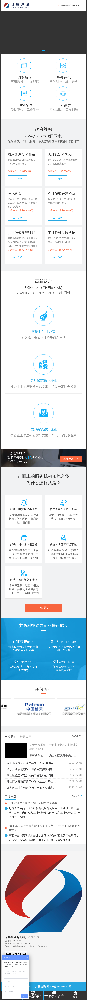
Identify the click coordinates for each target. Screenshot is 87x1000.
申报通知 (10, 736)
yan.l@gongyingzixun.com (22, 943)
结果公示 (25, 736)
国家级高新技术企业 (43, 429)
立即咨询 (17, 178)
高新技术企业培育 (43, 331)
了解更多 (43, 608)
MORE (76, 736)
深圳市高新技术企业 (43, 380)
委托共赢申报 (71, 459)
